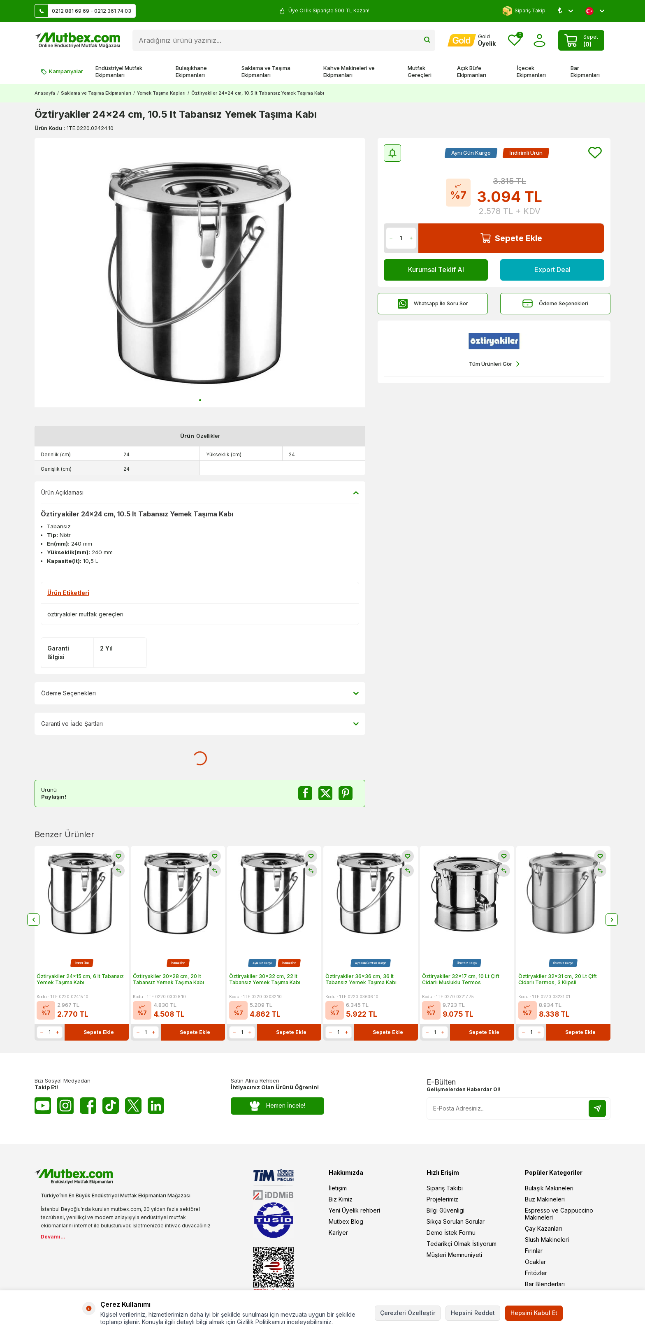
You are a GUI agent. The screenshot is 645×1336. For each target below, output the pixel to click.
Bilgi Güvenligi (445, 1210)
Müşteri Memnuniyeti (454, 1254)
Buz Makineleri (545, 1199)
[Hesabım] (472, 40)
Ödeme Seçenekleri (555, 303)
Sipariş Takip (523, 11)
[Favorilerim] (514, 40)
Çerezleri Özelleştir (407, 1312)
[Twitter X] (133, 1105)
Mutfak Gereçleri (420, 71)
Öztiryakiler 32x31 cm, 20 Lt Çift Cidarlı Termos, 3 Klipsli (557, 979)
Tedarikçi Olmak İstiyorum (462, 1243)
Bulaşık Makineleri (549, 1188)
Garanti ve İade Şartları (200, 723)
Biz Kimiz (341, 1199)
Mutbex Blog (346, 1221)
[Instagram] (65, 1105)
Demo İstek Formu (451, 1232)
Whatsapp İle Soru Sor (432, 303)
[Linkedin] (156, 1105)
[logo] (77, 40)
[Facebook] (88, 1105)
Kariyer (338, 1232)
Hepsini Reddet (473, 1312)
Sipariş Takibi (445, 1188)
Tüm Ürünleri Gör (494, 364)
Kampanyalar (62, 71)
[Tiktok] (110, 1105)
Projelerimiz (442, 1199)
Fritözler (536, 1272)
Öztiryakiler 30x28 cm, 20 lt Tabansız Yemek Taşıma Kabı (168, 979)
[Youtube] (43, 1105)
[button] (200, 400)
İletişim (338, 1188)
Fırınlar (534, 1250)
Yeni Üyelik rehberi (354, 1210)
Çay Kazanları (543, 1228)
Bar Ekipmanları (585, 71)
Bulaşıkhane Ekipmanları (191, 71)
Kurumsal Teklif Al (436, 269)
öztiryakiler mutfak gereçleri (85, 614)
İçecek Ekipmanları (531, 71)
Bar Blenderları (545, 1283)
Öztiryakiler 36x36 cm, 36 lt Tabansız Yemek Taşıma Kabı (361, 979)
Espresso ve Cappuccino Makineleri (559, 1214)
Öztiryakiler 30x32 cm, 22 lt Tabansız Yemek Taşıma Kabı (264, 979)
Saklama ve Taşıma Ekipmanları (265, 71)
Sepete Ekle (511, 238)
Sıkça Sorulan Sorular (456, 1221)
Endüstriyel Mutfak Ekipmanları (118, 71)
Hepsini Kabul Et (533, 1312)
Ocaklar (535, 1261)
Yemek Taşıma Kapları (161, 93)
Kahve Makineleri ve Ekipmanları (349, 71)
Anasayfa (45, 93)
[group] (200, 272)
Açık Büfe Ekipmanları (471, 71)
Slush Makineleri (547, 1239)
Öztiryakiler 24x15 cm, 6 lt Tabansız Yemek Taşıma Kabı (80, 979)
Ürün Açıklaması (200, 492)
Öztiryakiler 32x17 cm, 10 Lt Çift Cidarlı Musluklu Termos (460, 979)
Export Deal (552, 269)
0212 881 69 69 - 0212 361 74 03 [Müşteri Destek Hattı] (83, 11)
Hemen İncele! (277, 1106)
